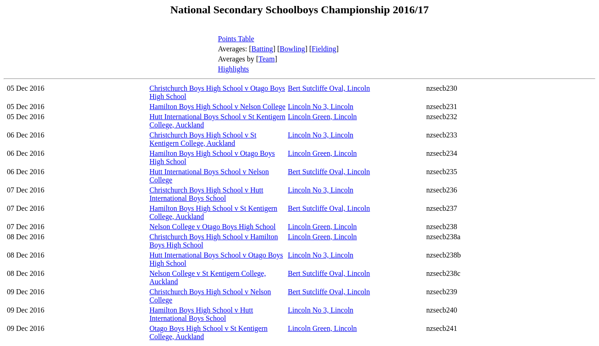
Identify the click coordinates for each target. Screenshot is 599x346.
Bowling (292, 49)
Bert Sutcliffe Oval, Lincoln (329, 88)
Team (266, 59)
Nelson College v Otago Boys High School (212, 227)
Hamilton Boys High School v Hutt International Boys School (201, 314)
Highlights (233, 69)
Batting (262, 49)
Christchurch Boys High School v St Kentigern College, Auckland (202, 139)
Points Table (236, 39)
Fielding (324, 49)
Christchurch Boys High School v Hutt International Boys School (206, 194)
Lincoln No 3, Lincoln (320, 106)
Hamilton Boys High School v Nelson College (217, 106)
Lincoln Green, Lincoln (322, 117)
